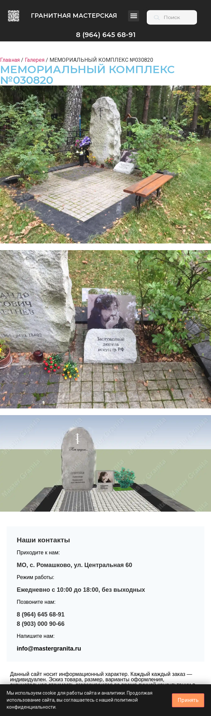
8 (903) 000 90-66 (41, 623)
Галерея (34, 60)
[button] (133, 15)
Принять (188, 700)
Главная (10, 60)
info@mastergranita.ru (49, 648)
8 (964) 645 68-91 (41, 614)
